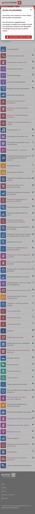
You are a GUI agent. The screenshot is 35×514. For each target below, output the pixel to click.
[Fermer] (31, 10)
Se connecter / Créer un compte (18, 37)
